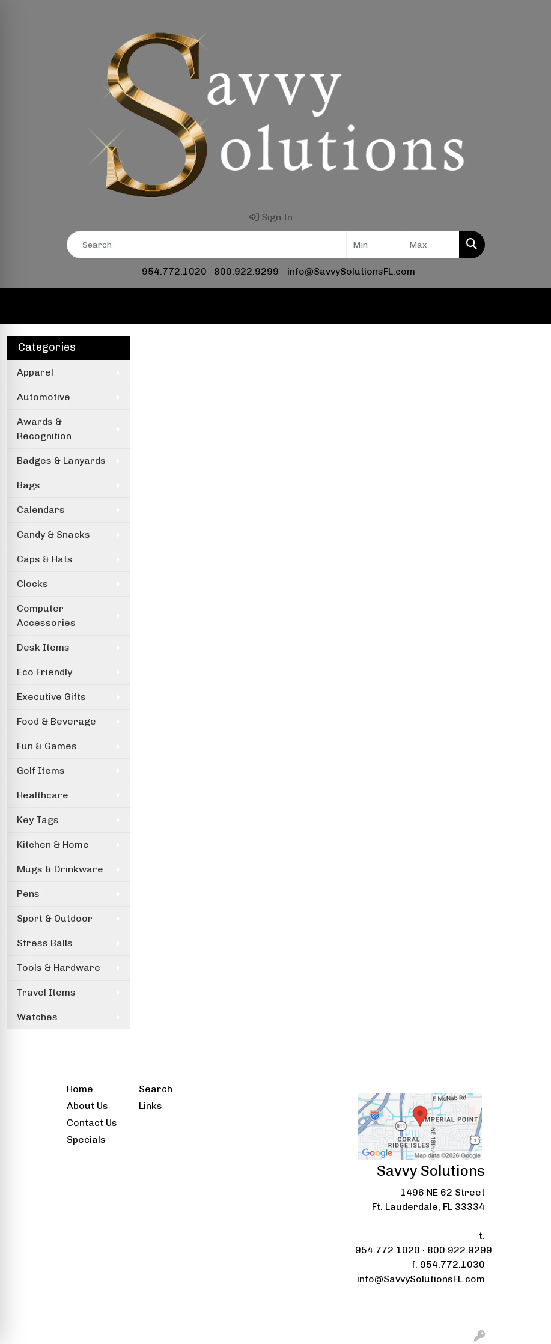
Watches (37, 1017)
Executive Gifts (51, 696)
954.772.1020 (174, 271)
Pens (28, 893)
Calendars (41, 509)
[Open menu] (527, 306)
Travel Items (46, 992)
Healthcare (42, 795)
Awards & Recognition (44, 429)
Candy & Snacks (53, 534)
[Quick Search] (207, 244)
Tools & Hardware (58, 967)
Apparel (35, 372)
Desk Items (43, 647)
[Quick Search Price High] (431, 244)
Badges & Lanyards (61, 460)
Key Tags (38, 820)
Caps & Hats (45, 559)
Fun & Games (47, 746)
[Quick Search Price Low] (374, 244)
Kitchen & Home (53, 844)
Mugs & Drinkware (60, 869)
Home (80, 1089)
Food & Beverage (56, 721)
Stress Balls (45, 943)
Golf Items (41, 770)
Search (155, 1089)
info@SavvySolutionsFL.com (351, 271)
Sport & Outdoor (55, 918)
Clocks (32, 583)
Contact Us (92, 1122)
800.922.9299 (246, 271)
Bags (28, 485)
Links (150, 1105)
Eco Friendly (44, 672)
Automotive (43, 397)
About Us (87, 1105)
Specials (86, 1139)
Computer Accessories (46, 615)
